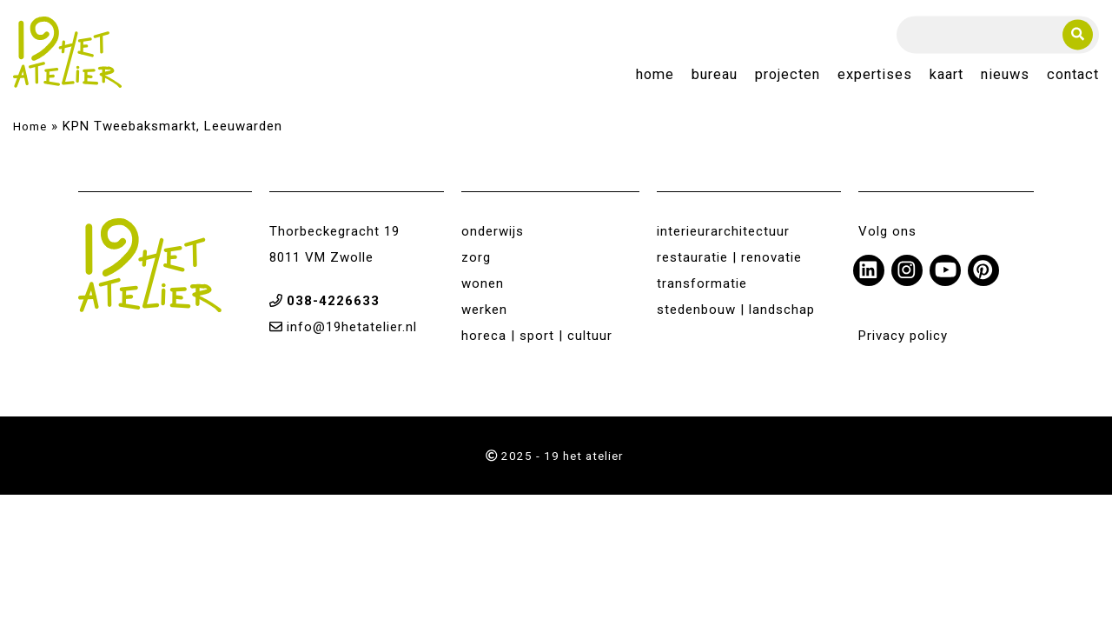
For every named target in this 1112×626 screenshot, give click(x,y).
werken (484, 309)
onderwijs (492, 231)
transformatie (702, 283)
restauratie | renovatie (729, 257)
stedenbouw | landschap (736, 309)
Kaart (946, 75)
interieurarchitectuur (723, 231)
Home (655, 75)
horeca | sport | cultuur (536, 335)
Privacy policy (903, 335)
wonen (482, 283)
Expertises (874, 75)
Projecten (787, 75)
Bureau (715, 75)
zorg (476, 257)
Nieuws (1005, 75)
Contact (1073, 75)
